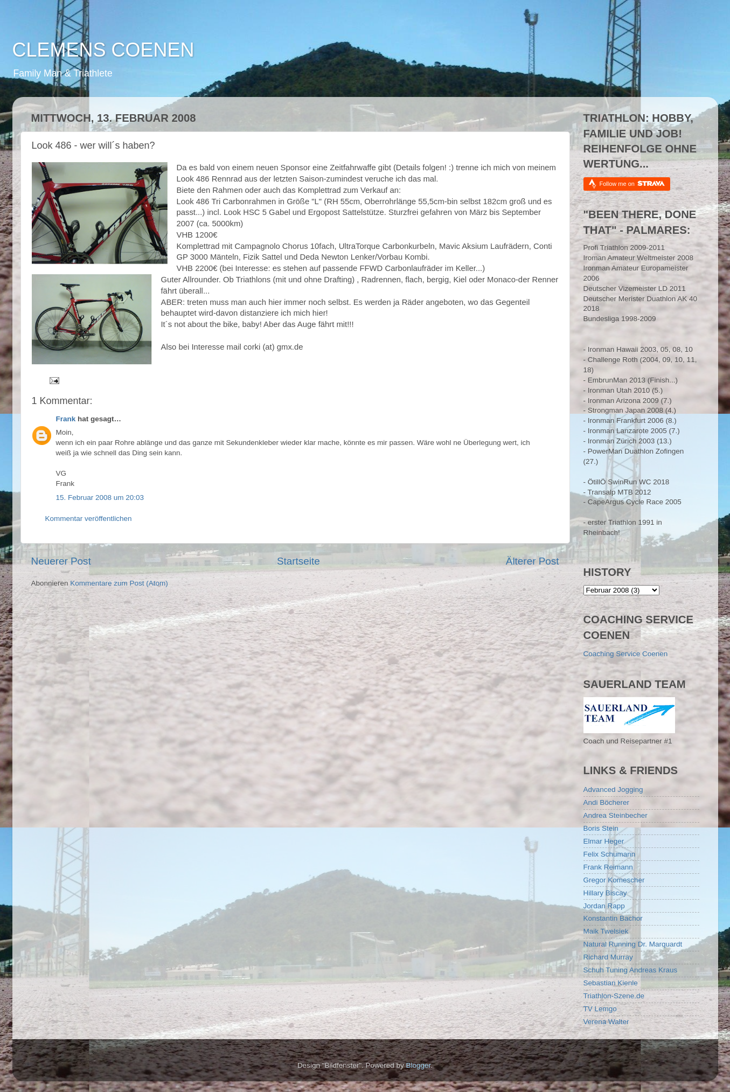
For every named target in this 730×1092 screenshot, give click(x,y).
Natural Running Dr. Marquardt (633, 944)
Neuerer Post (61, 561)
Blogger (418, 1065)
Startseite (298, 561)
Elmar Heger (603, 841)
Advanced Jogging (613, 789)
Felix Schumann (609, 854)
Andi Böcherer (606, 802)
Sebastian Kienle (610, 983)
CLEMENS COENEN (103, 50)
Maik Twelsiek (606, 931)
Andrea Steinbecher (615, 815)
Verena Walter (606, 1022)
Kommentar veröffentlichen (88, 518)
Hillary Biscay (605, 893)
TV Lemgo (600, 1009)
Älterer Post (532, 561)
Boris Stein (600, 828)
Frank (66, 419)
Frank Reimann (608, 867)
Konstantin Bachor (613, 918)
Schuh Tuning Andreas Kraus (630, 970)
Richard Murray (608, 957)
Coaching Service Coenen (625, 654)
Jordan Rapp (604, 906)
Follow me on (632, 183)
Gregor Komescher (614, 880)
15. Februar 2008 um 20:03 (100, 497)
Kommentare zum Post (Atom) (119, 583)
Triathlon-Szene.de (614, 996)
